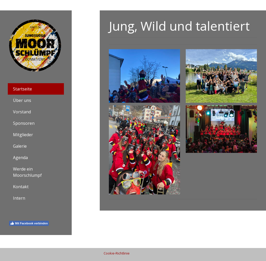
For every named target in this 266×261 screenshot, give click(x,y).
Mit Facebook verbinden (29, 223)
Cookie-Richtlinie (117, 253)
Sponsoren (24, 123)
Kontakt (21, 187)
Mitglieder (23, 135)
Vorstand (22, 112)
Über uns (22, 100)
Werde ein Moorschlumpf (27, 172)
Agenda (20, 157)
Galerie (20, 146)
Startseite (22, 89)
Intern (19, 198)
